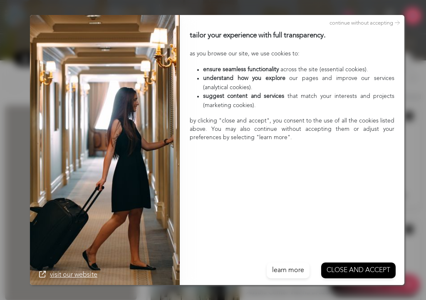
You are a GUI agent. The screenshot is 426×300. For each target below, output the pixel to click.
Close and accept (358, 270)
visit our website (68, 274)
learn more (288, 270)
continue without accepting (364, 23)
